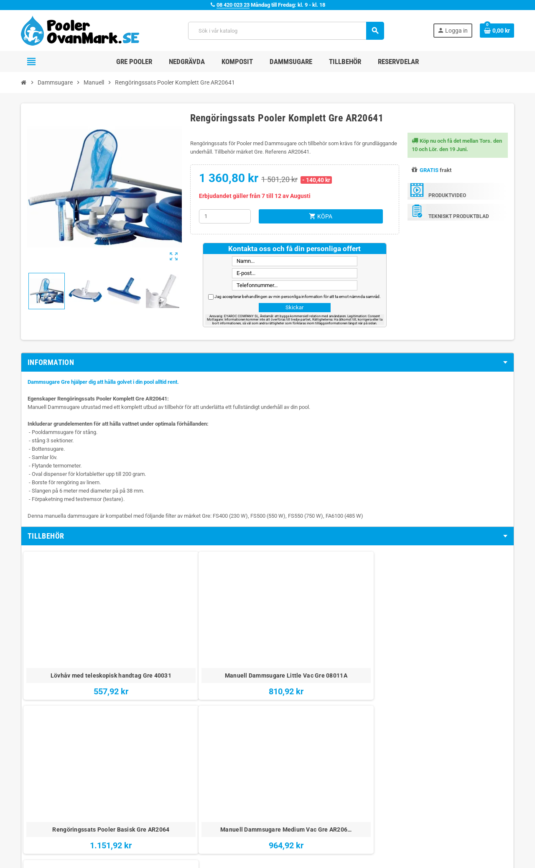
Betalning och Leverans (337, 773)
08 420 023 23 (233, 5)
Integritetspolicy (328, 785)
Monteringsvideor (439, 762)
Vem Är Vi (211, 762)
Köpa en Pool (433, 785)
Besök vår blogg (218, 797)
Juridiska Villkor (328, 762)
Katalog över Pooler (441, 797)
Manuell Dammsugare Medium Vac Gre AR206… (308, 640)
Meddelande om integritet (339, 797)
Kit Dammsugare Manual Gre (390, 636)
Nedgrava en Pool (439, 773)
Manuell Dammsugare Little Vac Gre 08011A (145, 636)
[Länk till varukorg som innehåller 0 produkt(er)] (497, 30)
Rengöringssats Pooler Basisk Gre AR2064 (226, 636)
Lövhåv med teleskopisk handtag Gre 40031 (64, 636)
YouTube (51, 843)
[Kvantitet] (225, 216)
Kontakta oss (214, 773)
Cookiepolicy (324, 809)
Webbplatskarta (218, 785)
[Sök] (286, 31)
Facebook (29, 843)
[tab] (267, 362)
